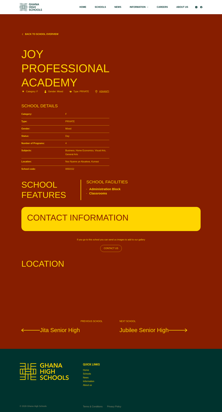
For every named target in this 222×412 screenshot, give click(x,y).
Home (86, 370)
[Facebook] (201, 7)
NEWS (117, 7)
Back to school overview (39, 34)
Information (88, 381)
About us (87, 385)
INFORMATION (139, 7)
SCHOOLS (100, 7)
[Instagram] (196, 7)
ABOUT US (182, 7)
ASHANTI (102, 91)
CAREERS (162, 7)
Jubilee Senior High (153, 330)
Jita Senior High (50, 330)
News (86, 377)
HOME (82, 7)
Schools (87, 374)
